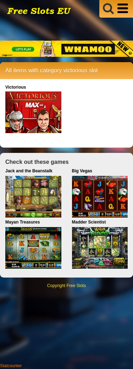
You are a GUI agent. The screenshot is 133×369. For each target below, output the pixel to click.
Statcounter (11, 365)
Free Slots (76, 285)
